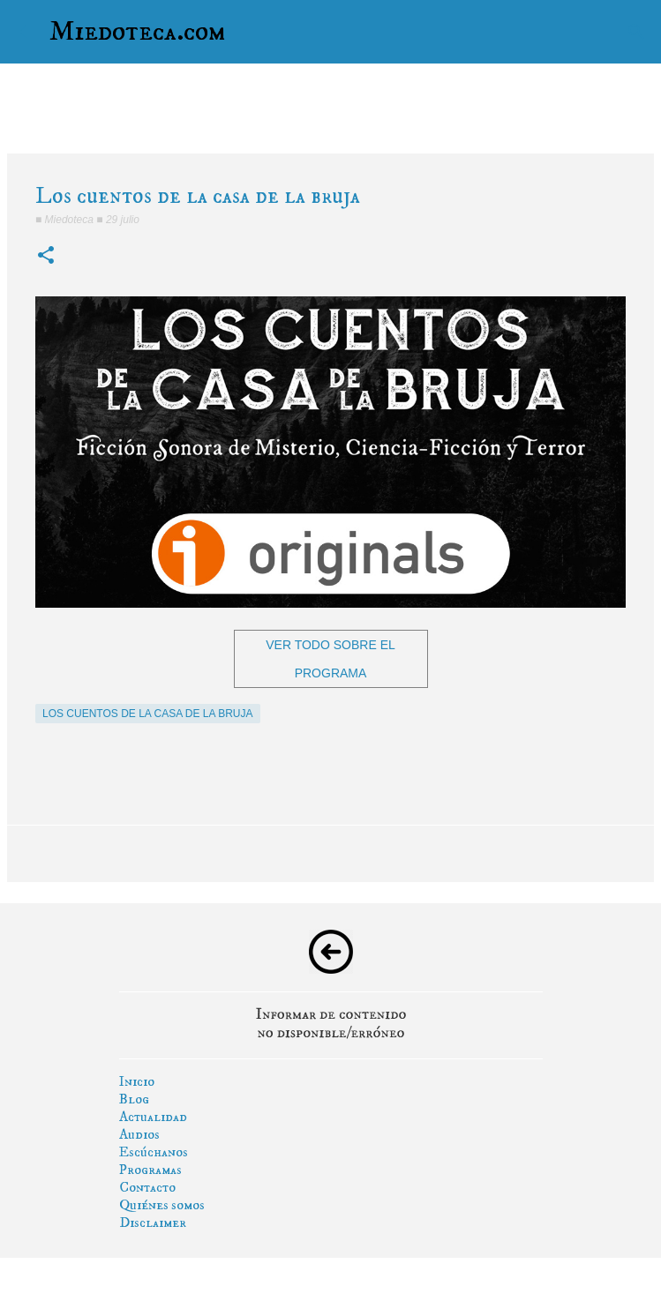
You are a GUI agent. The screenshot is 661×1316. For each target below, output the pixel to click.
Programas (150, 1169)
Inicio (136, 1081)
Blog (134, 1099)
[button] (45, 256)
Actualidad (153, 1116)
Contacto (147, 1187)
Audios (139, 1134)
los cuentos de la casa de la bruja (147, 713)
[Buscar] (636, 32)
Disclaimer (152, 1222)
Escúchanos (153, 1152)
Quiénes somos (162, 1205)
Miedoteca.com (137, 31)
